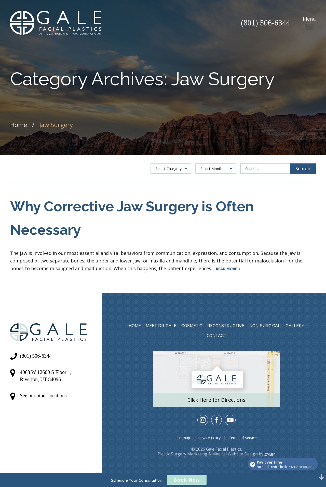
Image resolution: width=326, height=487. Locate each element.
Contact (216, 335)
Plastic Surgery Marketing (182, 454)
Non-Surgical (264, 325)
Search (302, 168)
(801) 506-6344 (264, 24)
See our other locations (43, 395)
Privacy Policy (209, 437)
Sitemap (183, 437)
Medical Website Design (235, 454)
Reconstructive (225, 325)
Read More (228, 268)
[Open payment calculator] (282, 463)
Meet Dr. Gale (161, 325)
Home (18, 124)
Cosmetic (191, 325)
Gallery (295, 325)
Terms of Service (243, 437)
